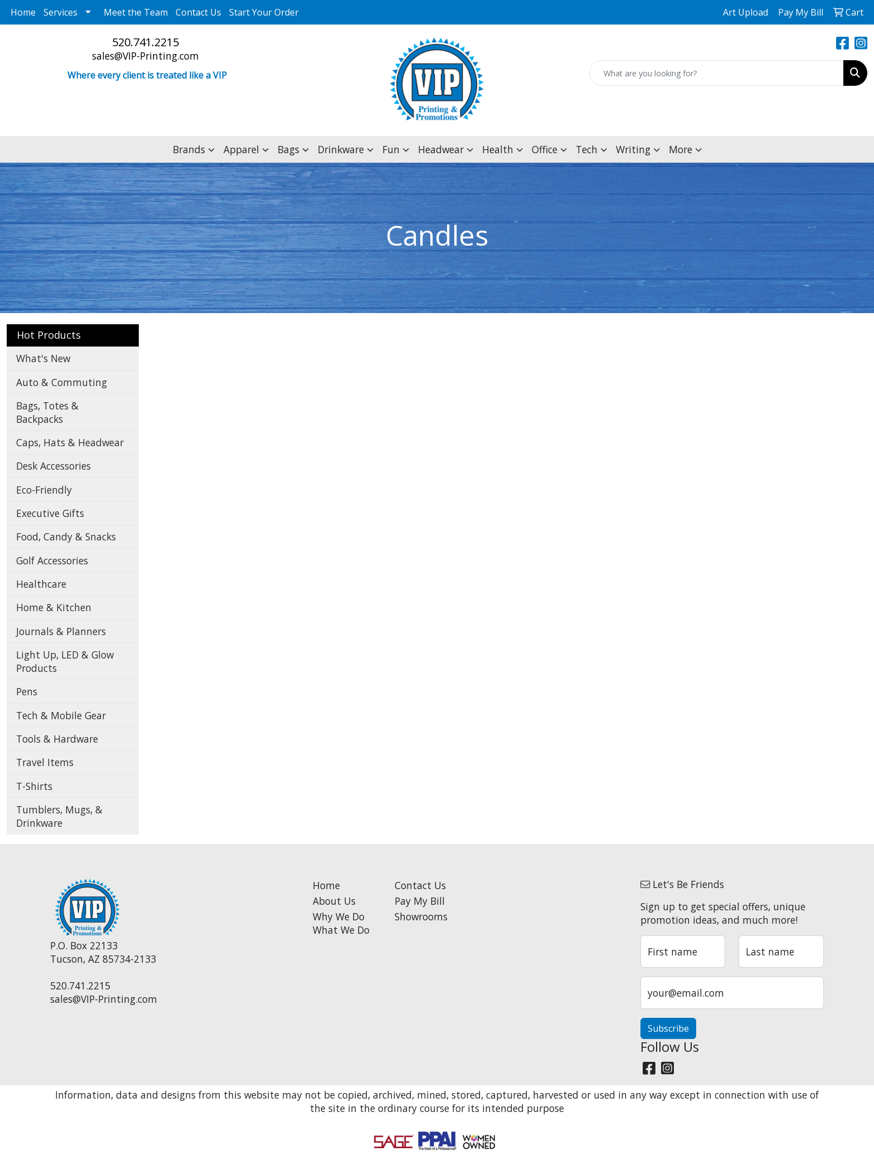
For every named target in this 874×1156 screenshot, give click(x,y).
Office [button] (544, 149)
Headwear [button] (441, 149)
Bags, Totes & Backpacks (47, 412)
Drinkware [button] (341, 149)
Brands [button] (189, 149)
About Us (334, 901)
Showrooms (421, 916)
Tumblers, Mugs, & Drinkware (59, 816)
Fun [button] (391, 149)
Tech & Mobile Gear (61, 715)
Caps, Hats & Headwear (70, 442)
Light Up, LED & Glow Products (65, 661)
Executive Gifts (50, 513)
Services (60, 12)
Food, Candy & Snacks (66, 536)
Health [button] (497, 149)
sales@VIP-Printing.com (145, 55)
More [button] (680, 149)
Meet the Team (136, 12)
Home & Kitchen (53, 607)
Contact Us (198, 12)
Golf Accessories (52, 560)
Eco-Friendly (44, 489)
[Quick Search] (716, 73)
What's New (43, 358)
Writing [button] (633, 149)
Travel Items (45, 762)
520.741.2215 (145, 42)
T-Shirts (34, 786)
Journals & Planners (61, 631)
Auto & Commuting (61, 382)
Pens (26, 691)
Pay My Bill (420, 901)
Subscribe (668, 1028)
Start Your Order (264, 12)
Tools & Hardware (57, 738)
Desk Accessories (53, 465)
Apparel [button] (241, 149)
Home (23, 12)
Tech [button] (587, 149)
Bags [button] (288, 149)
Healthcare (41, 584)
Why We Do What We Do (341, 923)
